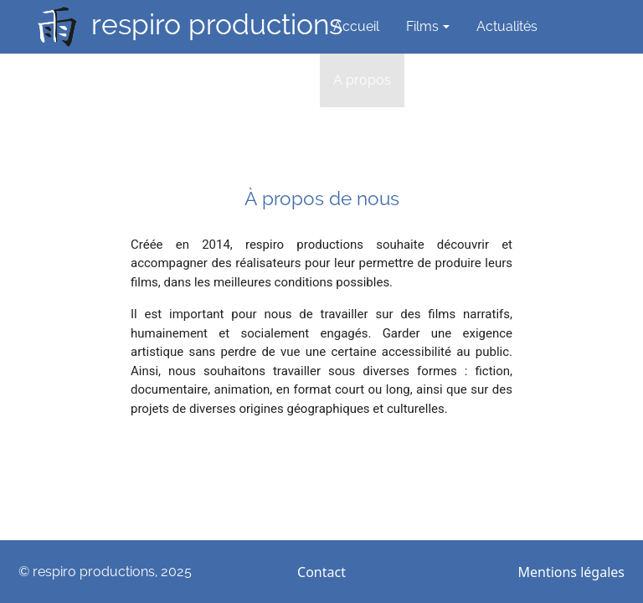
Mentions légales (571, 572)
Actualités (507, 26)
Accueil (356, 26)
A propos (362, 80)
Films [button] (422, 26)
